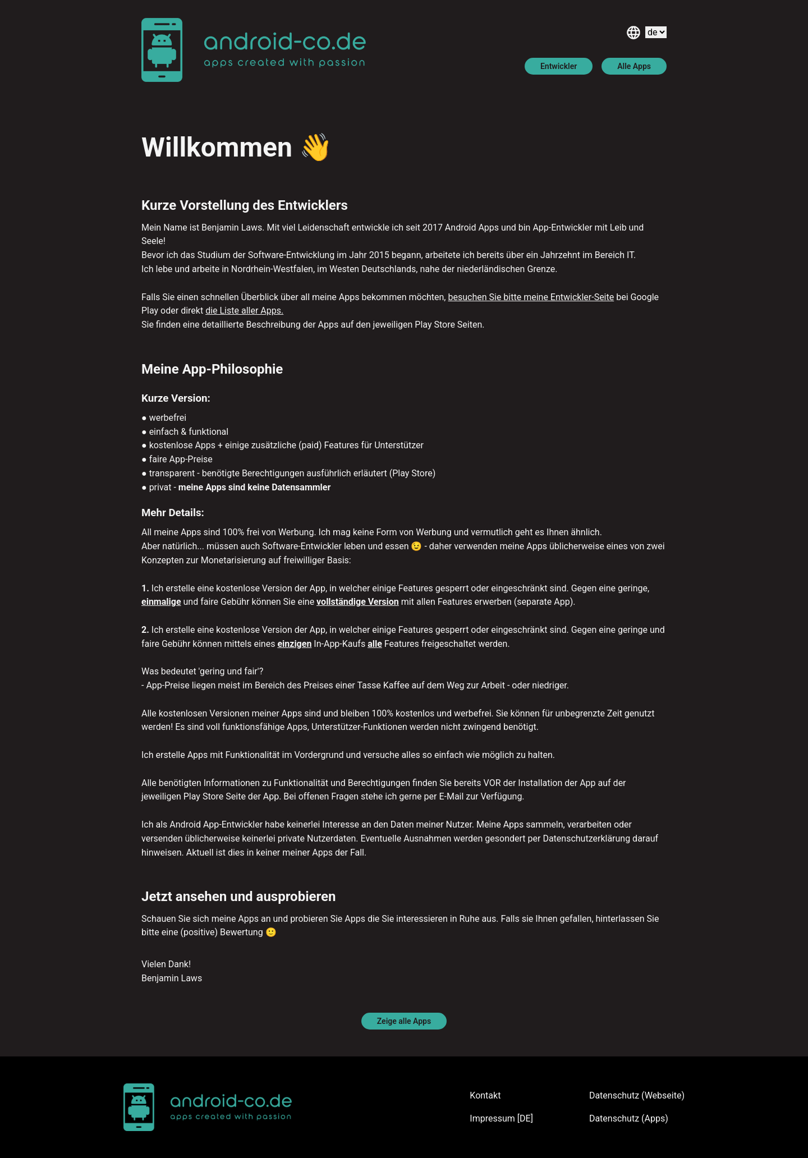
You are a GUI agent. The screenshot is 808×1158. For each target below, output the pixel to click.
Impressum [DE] (501, 1118)
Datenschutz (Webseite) (637, 1095)
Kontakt (485, 1095)
